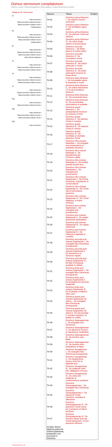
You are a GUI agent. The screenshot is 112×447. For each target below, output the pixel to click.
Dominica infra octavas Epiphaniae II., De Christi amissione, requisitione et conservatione (77, 180)
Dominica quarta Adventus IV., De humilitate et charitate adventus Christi (75, 134)
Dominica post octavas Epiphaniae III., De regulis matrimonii (77, 224)
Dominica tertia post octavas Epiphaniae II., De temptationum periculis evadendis (77, 280)
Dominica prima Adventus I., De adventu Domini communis (77, 19)
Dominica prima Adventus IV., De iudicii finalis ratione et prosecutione (77, 41)
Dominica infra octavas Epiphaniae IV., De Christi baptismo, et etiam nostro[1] (77, 199)
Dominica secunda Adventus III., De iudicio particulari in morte (76, 63)
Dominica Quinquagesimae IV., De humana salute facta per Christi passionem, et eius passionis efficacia (77, 418)
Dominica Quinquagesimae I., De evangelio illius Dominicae (77, 385)
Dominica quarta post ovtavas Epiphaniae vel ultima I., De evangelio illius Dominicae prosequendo (76, 301)
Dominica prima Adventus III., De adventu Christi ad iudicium (77, 34)
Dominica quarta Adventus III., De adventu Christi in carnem (77, 126)
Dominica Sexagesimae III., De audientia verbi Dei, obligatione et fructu (77, 368)
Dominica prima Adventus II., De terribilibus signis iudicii (77, 27)
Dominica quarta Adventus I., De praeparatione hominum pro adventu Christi (76, 110)
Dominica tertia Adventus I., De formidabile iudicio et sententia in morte (77, 80)
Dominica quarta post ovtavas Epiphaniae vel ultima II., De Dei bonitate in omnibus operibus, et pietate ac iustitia (77, 313)
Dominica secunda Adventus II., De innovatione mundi (74, 56)
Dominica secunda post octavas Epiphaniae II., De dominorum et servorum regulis (76, 252)
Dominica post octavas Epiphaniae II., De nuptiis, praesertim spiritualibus (77, 217)
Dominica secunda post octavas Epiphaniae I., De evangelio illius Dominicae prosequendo (77, 242)
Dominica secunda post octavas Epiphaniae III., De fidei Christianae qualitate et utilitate (76, 261)
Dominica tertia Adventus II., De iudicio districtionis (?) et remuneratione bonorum (77, 88)
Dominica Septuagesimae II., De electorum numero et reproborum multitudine (77, 330)
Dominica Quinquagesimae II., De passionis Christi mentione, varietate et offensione (76, 395)
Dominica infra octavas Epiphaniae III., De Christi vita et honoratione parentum (77, 189)
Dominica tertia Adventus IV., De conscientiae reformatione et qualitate (77, 102)
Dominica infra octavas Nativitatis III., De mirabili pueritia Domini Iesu (77, 162)
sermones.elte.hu (17, 445)
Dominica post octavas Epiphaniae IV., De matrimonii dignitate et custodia (76, 233)
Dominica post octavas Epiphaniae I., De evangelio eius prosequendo (76, 209)
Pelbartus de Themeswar (22, 12)
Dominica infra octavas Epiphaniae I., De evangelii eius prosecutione (76, 170)
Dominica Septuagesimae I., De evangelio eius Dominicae (77, 322)
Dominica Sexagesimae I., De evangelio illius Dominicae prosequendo (77, 351)
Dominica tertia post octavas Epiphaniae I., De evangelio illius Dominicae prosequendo (77, 271)
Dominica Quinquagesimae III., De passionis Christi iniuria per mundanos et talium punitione (77, 406)
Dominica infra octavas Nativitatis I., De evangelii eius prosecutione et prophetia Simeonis (77, 144)
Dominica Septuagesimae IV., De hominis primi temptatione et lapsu (77, 344)
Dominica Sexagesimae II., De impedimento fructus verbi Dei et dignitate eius (76, 360)
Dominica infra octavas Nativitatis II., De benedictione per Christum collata (76, 153)
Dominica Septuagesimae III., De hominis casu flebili (77, 337)
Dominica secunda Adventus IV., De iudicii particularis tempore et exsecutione (76, 71)
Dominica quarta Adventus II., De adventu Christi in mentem (77, 119)
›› (41, 20)
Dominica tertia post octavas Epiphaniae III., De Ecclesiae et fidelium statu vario (76, 290)
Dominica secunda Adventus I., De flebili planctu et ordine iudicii (76, 49)
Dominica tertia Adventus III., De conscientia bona (77, 96)
